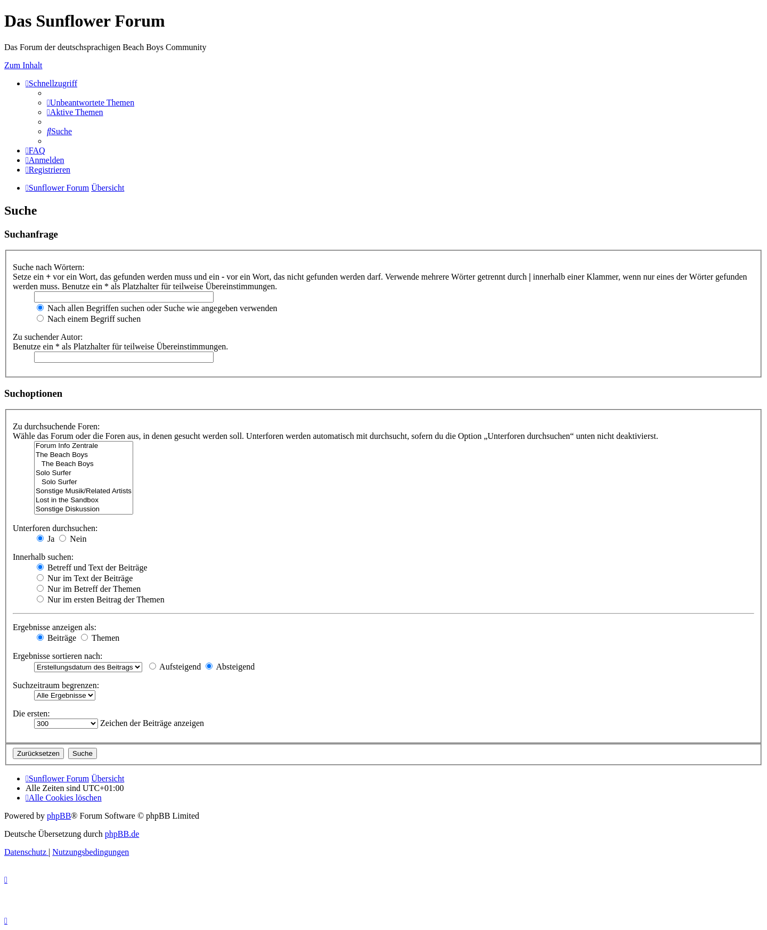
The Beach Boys (84, 455)
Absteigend (230, 666)
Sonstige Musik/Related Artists (84, 491)
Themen (100, 637)
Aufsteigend (175, 666)
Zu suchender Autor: (48, 336)
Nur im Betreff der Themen (89, 588)
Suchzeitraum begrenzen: (56, 685)
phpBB (59, 815)
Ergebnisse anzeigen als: (54, 627)
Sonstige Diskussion (84, 509)
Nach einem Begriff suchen (89, 318)
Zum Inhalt (23, 65)
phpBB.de (122, 833)
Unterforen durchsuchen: (55, 528)
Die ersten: (31, 713)
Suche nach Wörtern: (49, 267)
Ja (45, 538)
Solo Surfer (84, 473)
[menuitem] (90, 102)
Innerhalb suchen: (43, 556)
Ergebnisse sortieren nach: (58, 655)
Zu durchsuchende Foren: (56, 426)
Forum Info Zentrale (84, 446)
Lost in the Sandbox (84, 500)
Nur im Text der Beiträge (85, 578)
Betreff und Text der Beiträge (92, 567)
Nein (72, 538)
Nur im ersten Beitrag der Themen (101, 599)
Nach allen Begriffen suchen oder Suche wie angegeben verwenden (157, 308)
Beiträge (56, 637)
